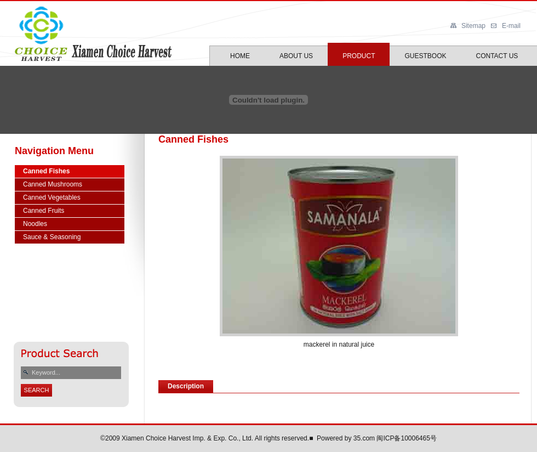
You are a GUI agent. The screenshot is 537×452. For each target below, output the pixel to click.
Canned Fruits (43, 210)
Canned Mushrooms (52, 184)
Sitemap (473, 26)
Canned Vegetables (52, 197)
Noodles (35, 224)
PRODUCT (358, 56)
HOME (240, 56)
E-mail (511, 26)
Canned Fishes (46, 171)
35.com (364, 438)
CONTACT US (497, 56)
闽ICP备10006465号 (406, 438)
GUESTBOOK (425, 56)
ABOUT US (296, 56)
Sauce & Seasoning (52, 237)
